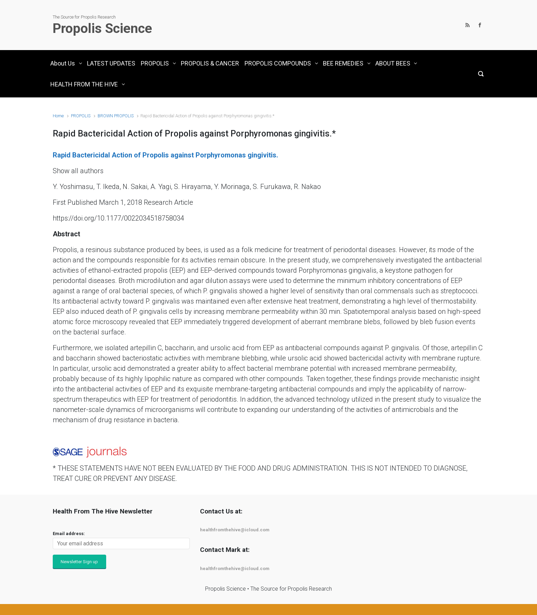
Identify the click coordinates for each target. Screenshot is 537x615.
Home (58, 115)
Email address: (69, 533)
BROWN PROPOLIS (116, 115)
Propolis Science (102, 28)
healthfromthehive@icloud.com (235, 529)
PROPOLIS (80, 115)
